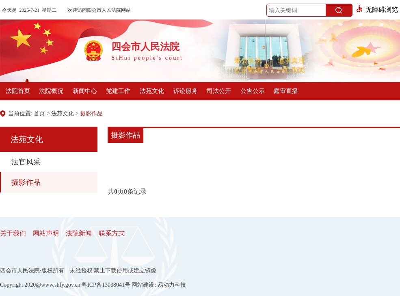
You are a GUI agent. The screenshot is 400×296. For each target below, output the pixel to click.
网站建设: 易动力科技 (159, 285)
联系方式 (112, 233)
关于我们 (13, 233)
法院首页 (18, 91)
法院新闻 (79, 233)
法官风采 (26, 162)
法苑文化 (152, 91)
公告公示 (252, 91)
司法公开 (219, 91)
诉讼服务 (185, 91)
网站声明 (46, 233)
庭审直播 (286, 91)
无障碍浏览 (377, 9)
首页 (39, 113)
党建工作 (118, 91)
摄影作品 (91, 113)
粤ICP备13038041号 (106, 285)
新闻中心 (85, 91)
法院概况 (51, 91)
